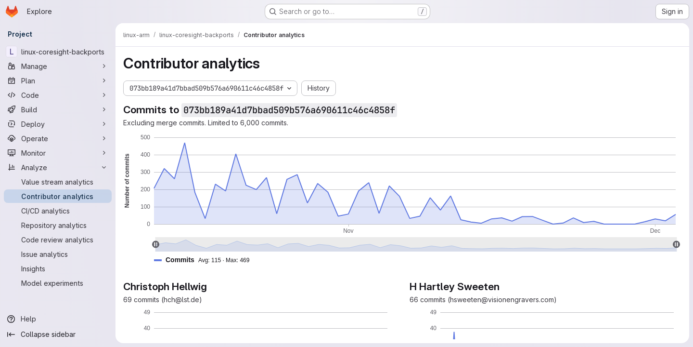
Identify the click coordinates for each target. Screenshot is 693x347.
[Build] (58, 109)
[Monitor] (58, 153)
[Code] (58, 95)
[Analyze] (58, 167)
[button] (205, 260)
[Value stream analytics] (58, 181)
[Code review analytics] (58, 239)
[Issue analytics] (58, 254)
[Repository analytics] (58, 225)
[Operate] (58, 138)
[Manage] (58, 66)
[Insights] (58, 268)
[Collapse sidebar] (58, 334)
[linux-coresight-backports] (58, 51)
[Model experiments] (58, 283)
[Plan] (58, 80)
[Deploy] (58, 124)
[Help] (58, 319)
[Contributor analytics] (58, 196)
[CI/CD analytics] (58, 210)
